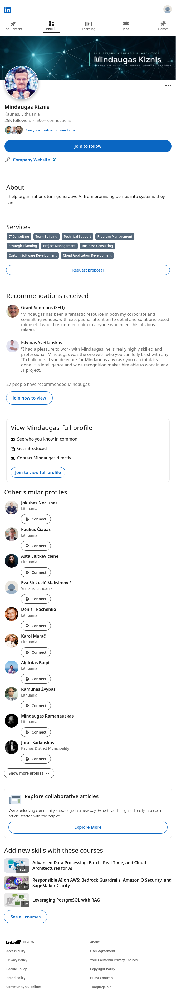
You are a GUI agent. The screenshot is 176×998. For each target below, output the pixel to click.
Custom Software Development (33, 255)
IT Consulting (19, 236)
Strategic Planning (23, 246)
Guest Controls (101, 978)
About (95, 942)
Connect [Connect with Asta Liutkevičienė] (35, 572)
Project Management (59, 246)
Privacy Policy (16, 960)
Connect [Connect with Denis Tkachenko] (35, 625)
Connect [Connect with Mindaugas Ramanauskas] (35, 732)
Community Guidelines (23, 987)
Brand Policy (15, 978)
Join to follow (88, 146)
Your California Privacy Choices (114, 960)
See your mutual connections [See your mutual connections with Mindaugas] (50, 130)
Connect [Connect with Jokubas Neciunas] (35, 518)
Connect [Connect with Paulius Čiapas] (35, 545)
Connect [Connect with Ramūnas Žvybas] (35, 705)
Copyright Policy (102, 969)
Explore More (87, 827)
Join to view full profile (38, 472)
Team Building (46, 236)
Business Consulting (97, 246)
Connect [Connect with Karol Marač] (35, 652)
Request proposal (88, 270)
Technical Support (77, 236)
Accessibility (15, 951)
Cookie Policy (16, 969)
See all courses (26, 917)
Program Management (114, 236)
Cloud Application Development (87, 255)
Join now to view (29, 398)
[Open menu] (168, 85)
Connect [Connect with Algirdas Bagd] (35, 678)
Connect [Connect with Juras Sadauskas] (35, 758)
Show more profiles (29, 773)
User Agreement (102, 951)
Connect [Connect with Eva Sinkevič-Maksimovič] (35, 598)
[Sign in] (167, 10)
